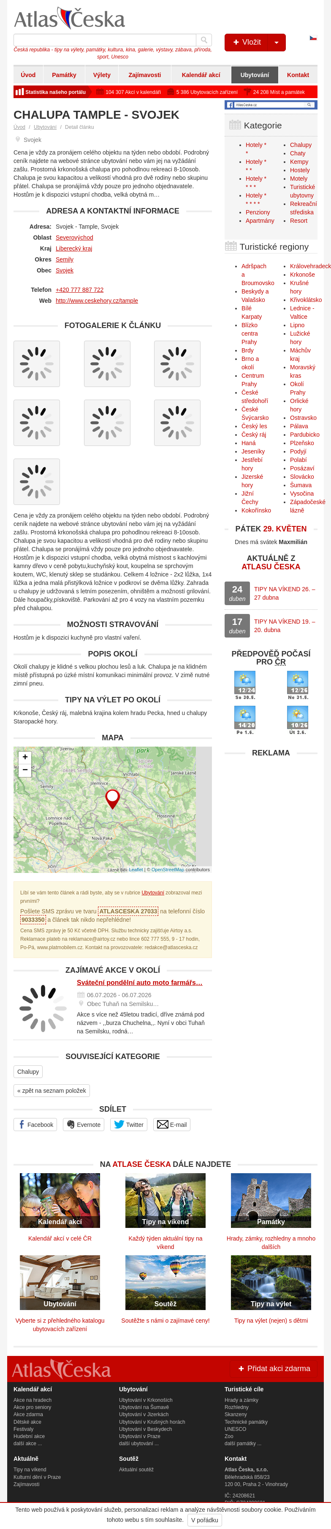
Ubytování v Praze (139, 1436)
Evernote (83, 1124)
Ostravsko (303, 417)
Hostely (300, 170)
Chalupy (28, 1071)
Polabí (298, 459)
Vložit (258, 42)
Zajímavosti (144, 75)
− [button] (25, 770)
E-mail (172, 1124)
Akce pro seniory (32, 1407)
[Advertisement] (271, 814)
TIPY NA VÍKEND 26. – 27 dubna (284, 593)
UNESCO (235, 1429)
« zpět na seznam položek (51, 1090)
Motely (298, 178)
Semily (64, 259)
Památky (64, 75)
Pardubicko (305, 434)
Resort (298, 220)
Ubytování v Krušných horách (152, 1422)
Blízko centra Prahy (249, 333)
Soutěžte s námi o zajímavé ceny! (165, 1320)
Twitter (129, 1124)
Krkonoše (302, 274)
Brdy (247, 350)
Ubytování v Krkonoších (146, 1400)
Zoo (229, 1436)
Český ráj (253, 434)
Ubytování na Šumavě (144, 1407)
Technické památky (246, 1422)
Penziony (258, 212)
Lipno (297, 325)
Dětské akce (27, 1422)
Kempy (299, 161)
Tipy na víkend (30, 1470)
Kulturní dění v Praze (37, 1477)
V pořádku (204, 1520)
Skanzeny (236, 1414)
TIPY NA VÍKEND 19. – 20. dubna (284, 625)
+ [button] (25, 758)
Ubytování (255, 75)
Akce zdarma (28, 1414)
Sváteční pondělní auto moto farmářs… (140, 982)
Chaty (298, 153)
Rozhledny (237, 1407)
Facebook (35, 1124)
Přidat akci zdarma (273, 1368)
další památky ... (243, 1443)
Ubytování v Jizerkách (143, 1414)
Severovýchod (74, 237)
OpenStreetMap (168, 869)
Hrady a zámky (241, 1400)
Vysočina (302, 493)
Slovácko (302, 476)
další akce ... (28, 1443)
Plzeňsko (302, 443)
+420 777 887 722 (79, 289)
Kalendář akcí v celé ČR (60, 1238)
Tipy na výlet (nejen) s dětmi (271, 1320)
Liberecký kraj (74, 248)
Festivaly (23, 1429)
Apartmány (260, 220)
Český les (254, 426)
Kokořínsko (256, 510)
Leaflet (136, 869)
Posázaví (302, 468)
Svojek (64, 270)
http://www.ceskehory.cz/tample (97, 300)
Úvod (28, 75)
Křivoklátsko (306, 299)
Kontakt (298, 75)
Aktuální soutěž (136, 1470)
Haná (248, 443)
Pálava (299, 426)
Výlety (102, 75)
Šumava (301, 485)
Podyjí (298, 451)
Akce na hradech (33, 1400)
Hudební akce (29, 1436)
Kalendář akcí (201, 75)
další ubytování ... (139, 1443)
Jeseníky (253, 451)
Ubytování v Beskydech (145, 1429)
